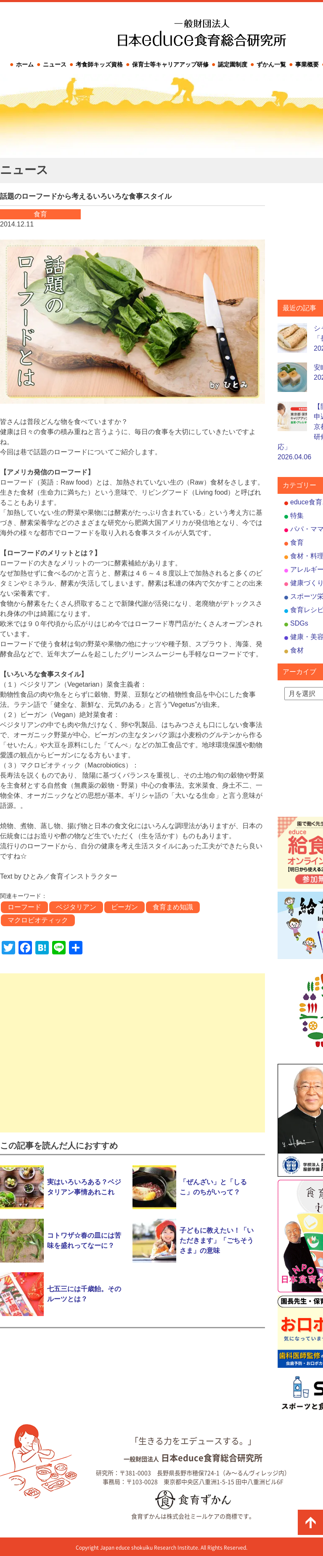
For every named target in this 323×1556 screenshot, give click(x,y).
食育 (297, 542)
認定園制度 (232, 64)
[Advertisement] (132, 1052)
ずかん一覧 (271, 64)
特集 (297, 515)
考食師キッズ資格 (99, 64)
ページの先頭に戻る (310, 1522)
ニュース (54, 64)
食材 (297, 650)
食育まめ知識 (173, 907)
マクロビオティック (38, 920)
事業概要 (307, 64)
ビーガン (124, 907)
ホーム (25, 64)
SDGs (299, 623)
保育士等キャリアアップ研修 (170, 64)
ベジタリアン (76, 907)
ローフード (24, 907)
